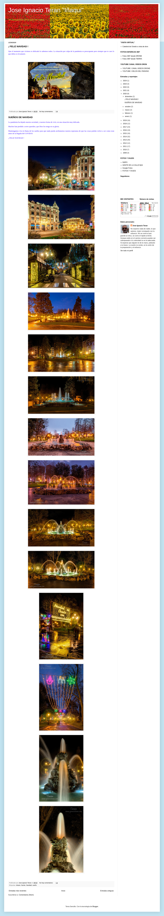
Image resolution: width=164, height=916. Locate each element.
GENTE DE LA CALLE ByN (132, 165)
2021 (125, 90)
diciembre (129, 96)
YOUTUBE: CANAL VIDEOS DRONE (136, 68)
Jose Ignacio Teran (140, 226)
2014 (125, 136)
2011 (125, 146)
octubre (128, 106)
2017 (125, 127)
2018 (125, 123)
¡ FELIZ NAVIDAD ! (18, 46)
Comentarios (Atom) (26, 895)
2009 (125, 153)
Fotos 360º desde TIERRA (132, 59)
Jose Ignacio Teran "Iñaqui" (46, 10)
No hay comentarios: (46, 111)
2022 (125, 87)
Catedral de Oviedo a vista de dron (135, 46)
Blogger (95, 906)
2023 (125, 84)
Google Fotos (127, 168)
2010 (125, 149)
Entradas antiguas (107, 891)
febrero (128, 113)
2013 (125, 140)
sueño (35, 885)
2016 (125, 130)
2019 (125, 120)
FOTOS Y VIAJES (129, 171)
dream (18, 885)
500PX (124, 162)
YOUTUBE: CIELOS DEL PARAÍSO (135, 71)
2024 (125, 81)
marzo (127, 110)
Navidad (29, 885)
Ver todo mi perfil (126, 250)
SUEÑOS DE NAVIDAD (20, 117)
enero (127, 116)
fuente (23, 885)
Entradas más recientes (17, 891)
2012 (125, 143)
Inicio (63, 891)
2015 (125, 133)
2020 (125, 94)
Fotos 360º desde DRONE (132, 56)
